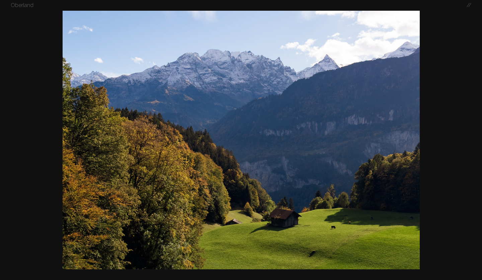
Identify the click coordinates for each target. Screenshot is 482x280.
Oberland (22, 5)
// (469, 5)
